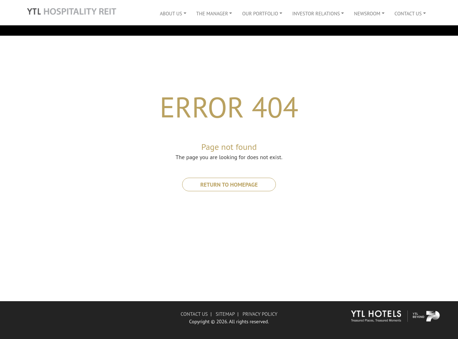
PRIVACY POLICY (259, 314)
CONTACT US (194, 314)
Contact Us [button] (408, 13)
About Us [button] (171, 13)
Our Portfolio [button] (260, 13)
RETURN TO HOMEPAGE (229, 184)
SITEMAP (225, 314)
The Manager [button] (212, 13)
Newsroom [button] (367, 13)
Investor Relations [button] (316, 13)
